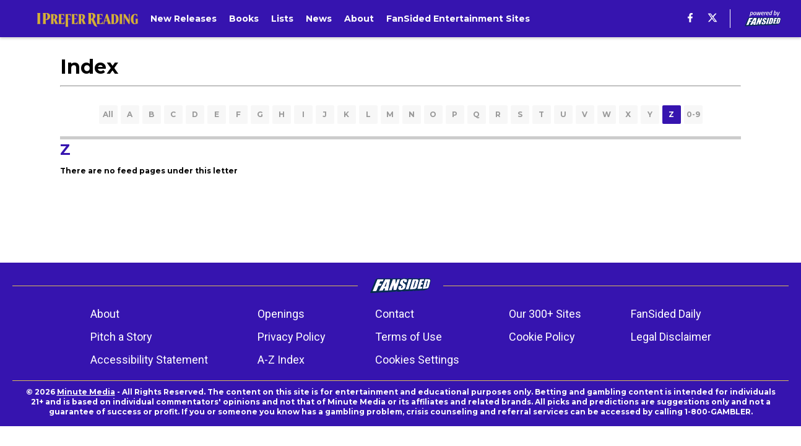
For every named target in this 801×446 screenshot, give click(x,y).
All (108, 114)
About (104, 313)
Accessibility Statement (149, 359)
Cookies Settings (417, 359)
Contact (394, 313)
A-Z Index (281, 359)
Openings (281, 313)
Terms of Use (408, 336)
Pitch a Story (121, 336)
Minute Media (86, 391)
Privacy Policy (292, 336)
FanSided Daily (666, 313)
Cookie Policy (542, 336)
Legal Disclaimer (671, 336)
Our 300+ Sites (545, 313)
